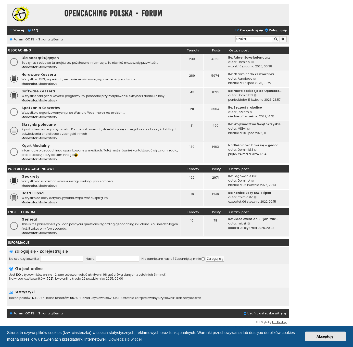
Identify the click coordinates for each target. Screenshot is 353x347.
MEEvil (242, 128)
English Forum (21, 212)
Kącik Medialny (36, 145)
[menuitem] (32, 30)
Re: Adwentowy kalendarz (249, 57)
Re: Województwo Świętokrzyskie (254, 124)
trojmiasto (245, 197)
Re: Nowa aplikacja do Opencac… (254, 91)
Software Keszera (38, 91)
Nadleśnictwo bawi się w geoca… (254, 145)
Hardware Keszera (39, 74)
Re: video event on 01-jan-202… (253, 219)
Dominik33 (245, 95)
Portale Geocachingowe (31, 169)
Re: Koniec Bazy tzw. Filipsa (249, 193)
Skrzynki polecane (39, 124)
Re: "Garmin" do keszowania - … (253, 74)
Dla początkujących (40, 57)
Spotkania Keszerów (41, 107)
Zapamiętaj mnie (190, 259)
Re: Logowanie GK (242, 176)
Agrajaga (245, 78)
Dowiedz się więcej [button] (125, 339)
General (29, 219)
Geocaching (19, 50)
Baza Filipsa (33, 193)
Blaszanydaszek (188, 298)
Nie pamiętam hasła (157, 259)
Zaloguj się (25, 251)
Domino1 (244, 62)
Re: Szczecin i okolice (245, 107)
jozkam (243, 112)
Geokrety (30, 176)
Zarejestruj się (54, 251)
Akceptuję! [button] (325, 336)
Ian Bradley (279, 322)
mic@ (242, 223)
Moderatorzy (47, 67)
